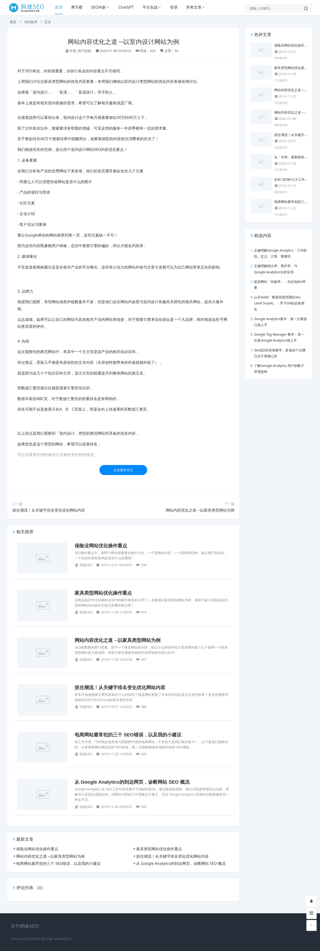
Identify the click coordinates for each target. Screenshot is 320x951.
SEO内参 (98, 7)
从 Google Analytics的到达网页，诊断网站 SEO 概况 (132, 782)
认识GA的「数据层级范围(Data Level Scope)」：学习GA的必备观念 (279, 303)
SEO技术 (30, 22)
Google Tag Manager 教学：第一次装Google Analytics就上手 (279, 337)
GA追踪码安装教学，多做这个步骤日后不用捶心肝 (279, 353)
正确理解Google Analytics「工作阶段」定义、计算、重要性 (280, 253)
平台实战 (150, 7)
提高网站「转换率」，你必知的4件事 (280, 284)
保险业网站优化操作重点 (101, 545)
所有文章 (193, 7)
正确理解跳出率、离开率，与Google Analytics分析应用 (275, 269)
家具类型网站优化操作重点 (103, 593)
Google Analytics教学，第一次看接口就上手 (280, 322)
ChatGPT (126, 7)
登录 (174, 7)
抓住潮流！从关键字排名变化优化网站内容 (48, 510)
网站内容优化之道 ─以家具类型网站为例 (200, 510)
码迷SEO (35, 939)
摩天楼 (77, 7)
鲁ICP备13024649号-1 (56, 939)
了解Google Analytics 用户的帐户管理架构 (279, 368)
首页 (58, 7)
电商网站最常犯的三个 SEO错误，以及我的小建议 (128, 734)
